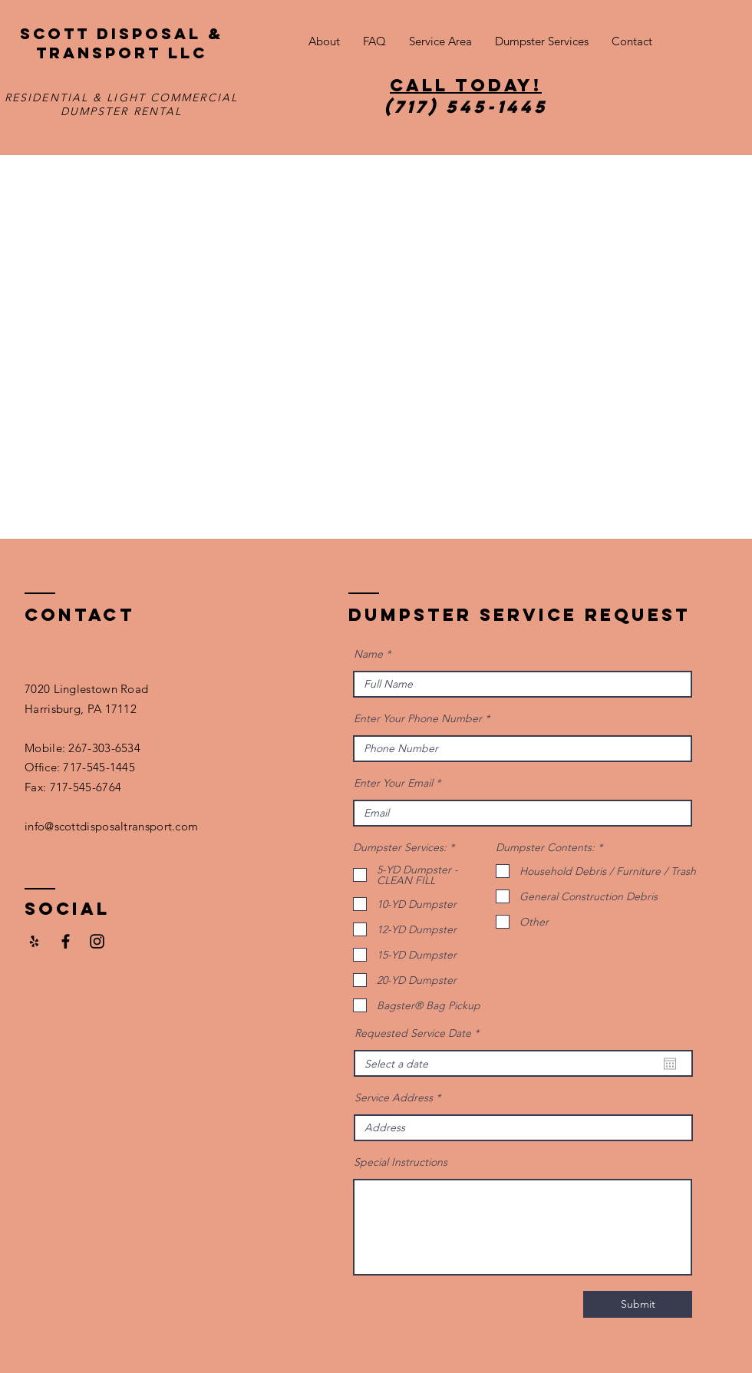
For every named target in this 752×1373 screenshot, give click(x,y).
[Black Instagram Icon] (97, 941)
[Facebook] (65, 941)
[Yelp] (34, 941)
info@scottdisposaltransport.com (111, 826)
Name (368, 654)
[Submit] (637, 1304)
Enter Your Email (393, 782)
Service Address (394, 1097)
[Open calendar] (670, 1064)
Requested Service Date (420, 1033)
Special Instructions (400, 1162)
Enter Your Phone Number (418, 718)
